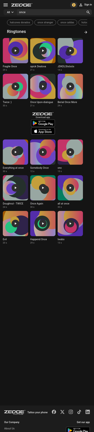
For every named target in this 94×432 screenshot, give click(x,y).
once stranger (45, 22)
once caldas (67, 22)
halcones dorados (20, 22)
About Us (9, 428)
